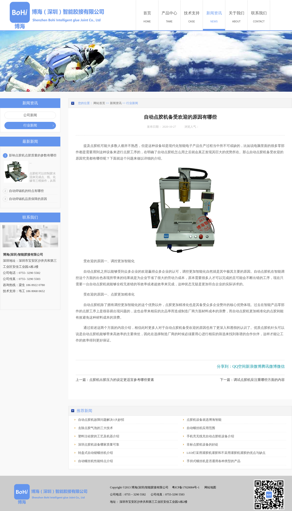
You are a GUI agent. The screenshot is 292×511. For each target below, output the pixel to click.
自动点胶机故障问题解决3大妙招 (101, 419)
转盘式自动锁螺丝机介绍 (95, 453)
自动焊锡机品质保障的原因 (28, 199)
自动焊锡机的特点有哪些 (26, 191)
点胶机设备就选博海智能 (204, 419)
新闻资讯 (116, 103)
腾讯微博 (269, 366)
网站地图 (209, 487)
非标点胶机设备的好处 (202, 444)
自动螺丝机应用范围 (201, 428)
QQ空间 (239, 366)
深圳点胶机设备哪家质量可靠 (98, 444)
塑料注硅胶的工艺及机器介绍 (98, 436)
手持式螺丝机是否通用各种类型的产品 (213, 461)
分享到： (224, 366)
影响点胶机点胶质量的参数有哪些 (32, 155)
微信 (281, 366)
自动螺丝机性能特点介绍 (95, 461)
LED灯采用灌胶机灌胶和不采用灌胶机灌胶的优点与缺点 (226, 453)
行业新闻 (132, 103)
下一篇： (252, 380)
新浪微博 (253, 366)
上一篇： (115, 380)
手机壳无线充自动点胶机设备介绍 (210, 436)
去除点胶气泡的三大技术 (95, 428)
